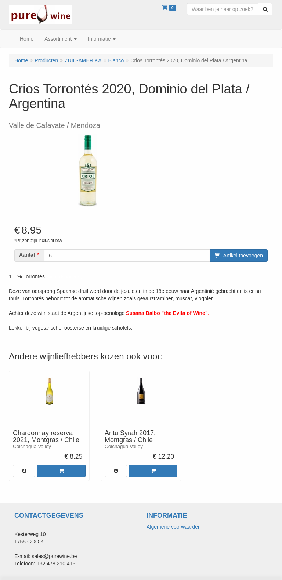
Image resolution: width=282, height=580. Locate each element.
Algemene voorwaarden (174, 527)
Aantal (27, 254)
